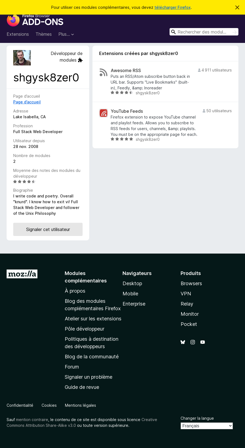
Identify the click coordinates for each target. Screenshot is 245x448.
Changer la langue (197, 418)
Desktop (132, 283)
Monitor (190, 314)
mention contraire (32, 419)
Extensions (18, 34)
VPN (186, 293)
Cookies (49, 405)
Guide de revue (82, 387)
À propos (75, 291)
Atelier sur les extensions (93, 318)
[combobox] (204, 31)
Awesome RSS (126, 70)
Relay (187, 304)
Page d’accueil (27, 102)
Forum (72, 367)
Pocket (189, 324)
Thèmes (44, 34)
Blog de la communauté (92, 356)
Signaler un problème (88, 377)
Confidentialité (20, 405)
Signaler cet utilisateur (48, 229)
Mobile (130, 293)
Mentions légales (80, 405)
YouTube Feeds (127, 111)
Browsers (191, 283)
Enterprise (133, 304)
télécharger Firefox (172, 7)
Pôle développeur (84, 329)
